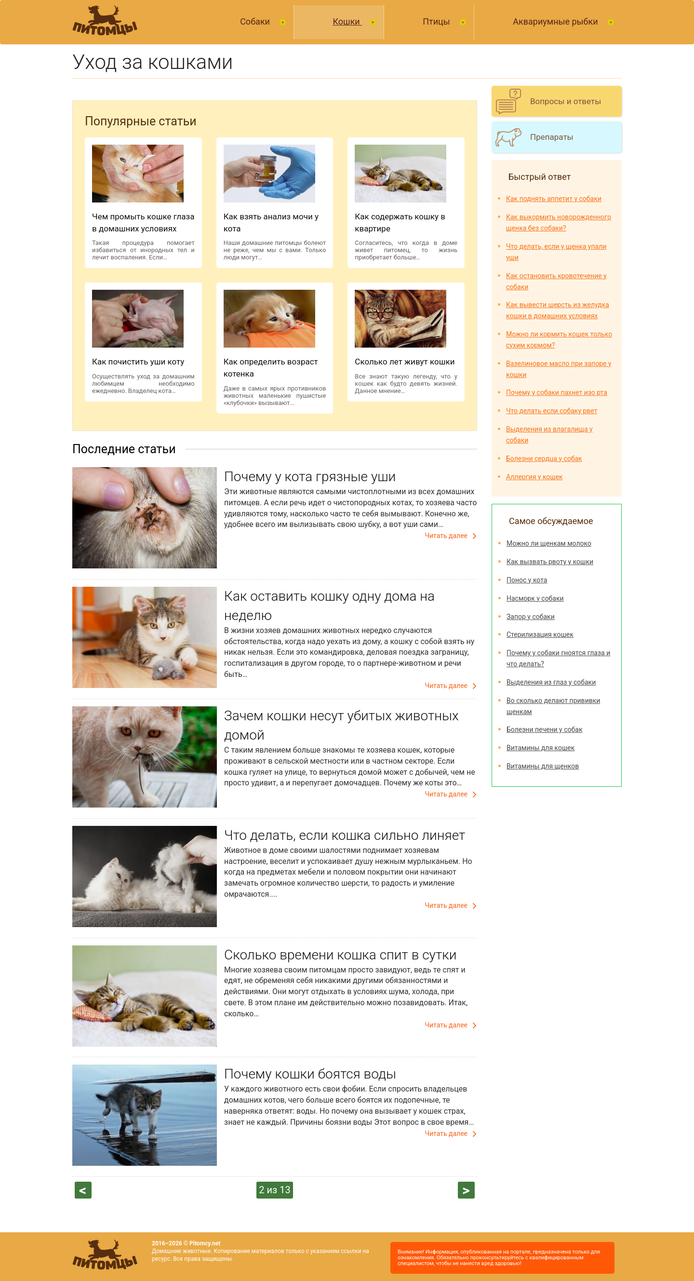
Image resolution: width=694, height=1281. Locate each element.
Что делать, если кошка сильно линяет (344, 835)
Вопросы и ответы (565, 101)
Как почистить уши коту (138, 361)
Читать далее (446, 535)
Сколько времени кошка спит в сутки (340, 955)
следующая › (466, 1190)
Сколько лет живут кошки (404, 361)
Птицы (437, 21)
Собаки (256, 21)
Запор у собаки (531, 616)
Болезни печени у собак (544, 729)
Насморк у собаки (535, 598)
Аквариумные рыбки (556, 21)
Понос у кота (527, 580)
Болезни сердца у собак (544, 458)
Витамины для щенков (543, 766)
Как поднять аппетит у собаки (553, 198)
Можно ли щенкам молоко (549, 543)
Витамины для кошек (540, 748)
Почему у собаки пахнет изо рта (556, 392)
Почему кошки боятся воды (310, 1074)
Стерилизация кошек (540, 634)
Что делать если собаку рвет (551, 411)
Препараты (552, 137)
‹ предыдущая (83, 1190)
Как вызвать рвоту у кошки (550, 562)
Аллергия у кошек (534, 477)
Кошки (347, 21)
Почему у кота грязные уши (310, 477)
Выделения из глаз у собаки (551, 682)
